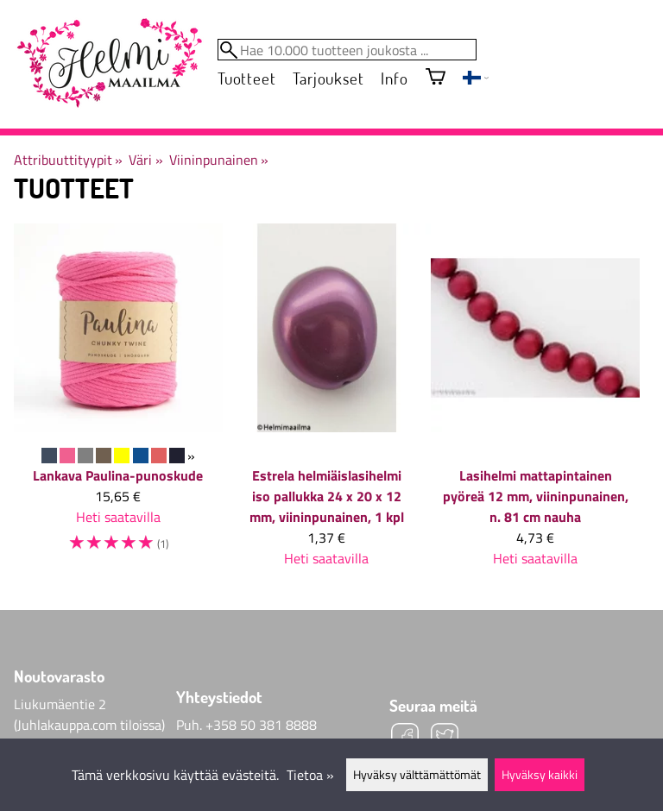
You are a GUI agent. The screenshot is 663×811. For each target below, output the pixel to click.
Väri (145, 159)
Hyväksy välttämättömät (417, 774)
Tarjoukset (328, 78)
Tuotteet (246, 78)
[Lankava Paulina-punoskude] (118, 396)
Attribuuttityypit (68, 159)
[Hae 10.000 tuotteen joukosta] (347, 49)
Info (394, 78)
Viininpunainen (218, 159)
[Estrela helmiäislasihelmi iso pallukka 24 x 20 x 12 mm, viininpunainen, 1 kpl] (327, 402)
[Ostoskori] (435, 78)
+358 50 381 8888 (261, 724)
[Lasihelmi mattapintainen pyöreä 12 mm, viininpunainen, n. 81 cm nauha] (535, 402)
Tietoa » (310, 774)
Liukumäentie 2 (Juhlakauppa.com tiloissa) (89, 714)
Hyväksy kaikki (540, 774)
